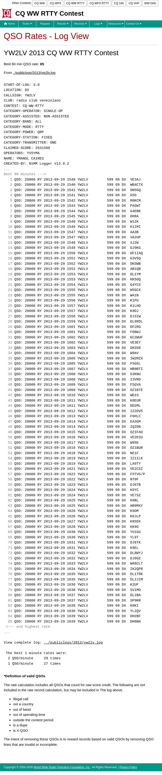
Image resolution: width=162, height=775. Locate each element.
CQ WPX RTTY (99, 3)
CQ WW (39, 3)
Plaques (45, 23)
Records (80, 23)
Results (62, 23)
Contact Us (133, 23)
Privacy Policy (128, 767)
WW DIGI (150, 3)
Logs (98, 23)
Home (9, 23)
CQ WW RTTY (75, 3)
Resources (115, 23)
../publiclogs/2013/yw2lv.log (34, 73)
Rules (27, 23)
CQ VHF (134, 3)
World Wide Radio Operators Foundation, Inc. (62, 767)
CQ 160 (119, 3)
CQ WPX (55, 3)
